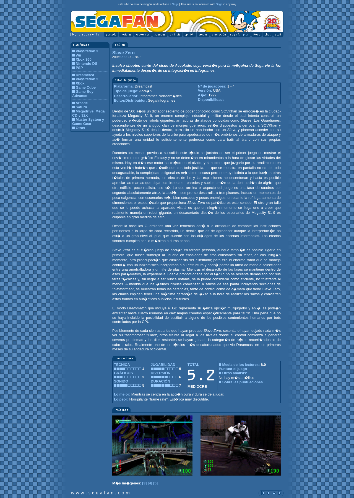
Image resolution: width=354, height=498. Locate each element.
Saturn (81, 107)
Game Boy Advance (82, 93)
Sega (175, 4)
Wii (78, 55)
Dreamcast (85, 75)
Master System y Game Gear (88, 121)
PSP (79, 68)
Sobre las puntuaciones (242, 382)
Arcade (82, 103)
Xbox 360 (84, 59)
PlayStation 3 (87, 51)
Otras (80, 128)
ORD (123, 56)
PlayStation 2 (87, 79)
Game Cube (86, 87)
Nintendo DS (86, 63)
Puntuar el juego (233, 369)
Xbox (80, 83)
